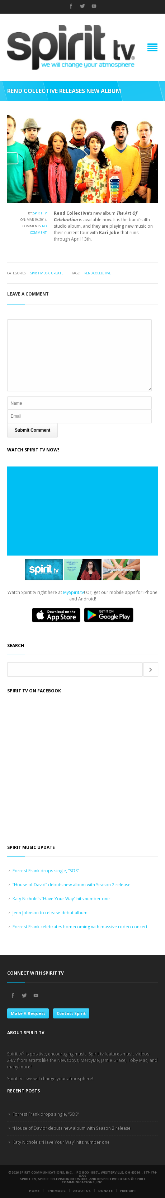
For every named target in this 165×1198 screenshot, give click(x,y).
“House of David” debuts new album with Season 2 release (72, 885)
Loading (82, 511)
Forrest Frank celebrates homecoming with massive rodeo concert (80, 927)
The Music (56, 1190)
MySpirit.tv (73, 592)
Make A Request (28, 1013)
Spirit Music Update (46, 273)
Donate (105, 1190)
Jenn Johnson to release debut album (50, 913)
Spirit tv (40, 213)
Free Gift (128, 1190)
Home (34, 1190)
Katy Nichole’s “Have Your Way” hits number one (61, 899)
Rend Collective (97, 273)
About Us (82, 1190)
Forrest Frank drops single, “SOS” (46, 871)
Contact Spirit (71, 1013)
